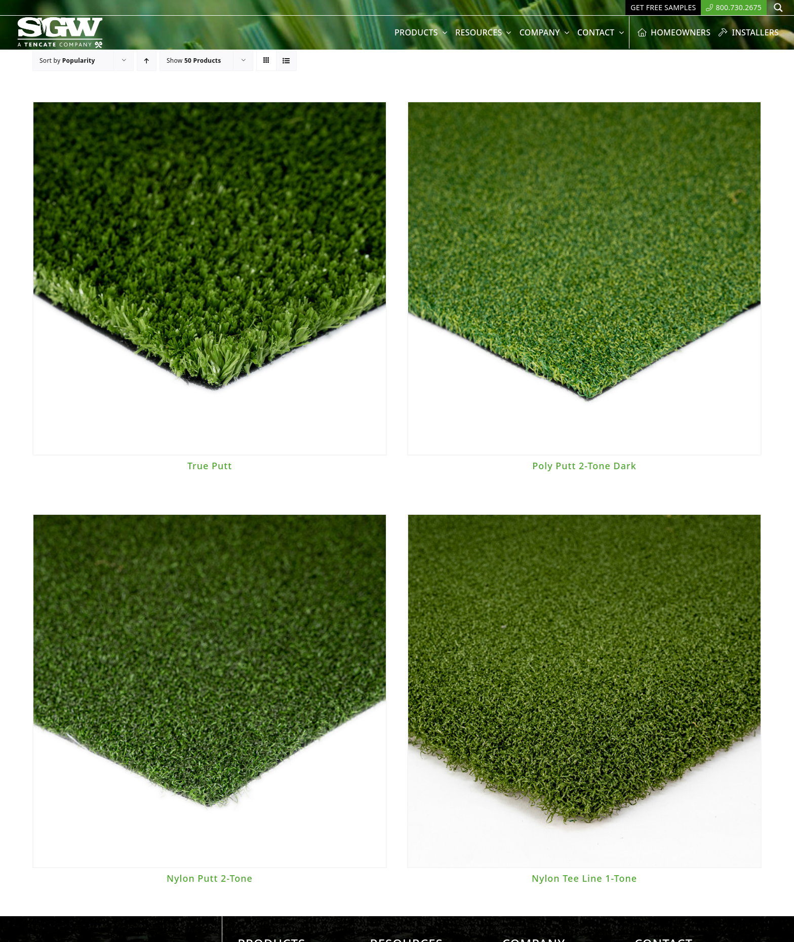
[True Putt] (209, 278)
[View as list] (286, 60)
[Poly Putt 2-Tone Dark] (584, 278)
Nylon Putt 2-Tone (210, 878)
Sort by (67, 60)
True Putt (209, 466)
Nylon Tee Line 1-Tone (584, 878)
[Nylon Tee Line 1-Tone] (584, 691)
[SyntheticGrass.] (60, 20)
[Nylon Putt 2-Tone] (209, 691)
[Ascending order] (146, 60)
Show (194, 60)
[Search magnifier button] (778, 7)
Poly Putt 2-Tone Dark (584, 466)
